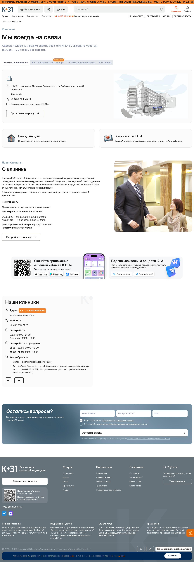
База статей (135, 481)
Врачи (5, 16)
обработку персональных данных (118, 420)
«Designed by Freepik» (78, 549)
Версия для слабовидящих (174, 549)
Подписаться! (121, 274)
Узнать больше (177, 481)
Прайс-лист (136, 16)
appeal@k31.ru (42, 104)
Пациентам (32, 16)
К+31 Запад (105, 62)
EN (150, 548)
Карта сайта (135, 485)
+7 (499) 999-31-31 (64, 16)
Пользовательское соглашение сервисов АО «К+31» (148, 438)
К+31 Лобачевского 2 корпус (48, 62)
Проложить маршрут (25, 113)
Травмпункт (101, 485)
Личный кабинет (103, 477)
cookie (72, 556)
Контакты (46, 16)
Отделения (17, 16)
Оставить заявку (133, 432)
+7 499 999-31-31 (19, 325)
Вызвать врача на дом (25, 481)
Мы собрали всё (123, 141)
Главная (5, 22)
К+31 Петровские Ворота (81, 62)
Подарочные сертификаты (108, 490)
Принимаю (172, 555)
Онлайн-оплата (182, 16)
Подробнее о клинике (21, 237)
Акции (166, 16)
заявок (28, 141)
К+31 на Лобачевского (16, 62)
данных (121, 556)
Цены (65, 481)
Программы (153, 16)
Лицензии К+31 (136, 477)
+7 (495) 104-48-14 (21, 99)
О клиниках (134, 473)
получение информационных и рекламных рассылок (122, 424)
